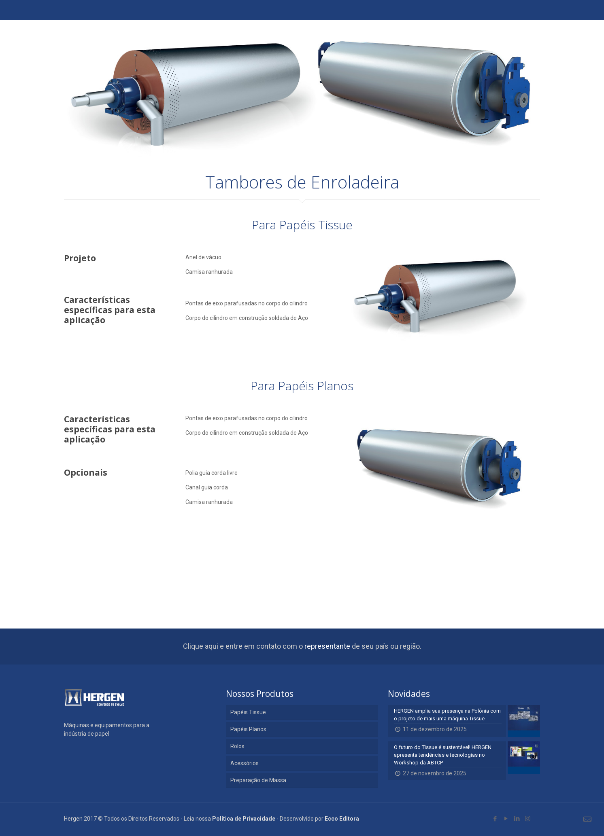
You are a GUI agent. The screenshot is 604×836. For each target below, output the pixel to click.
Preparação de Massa (258, 780)
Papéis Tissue (248, 712)
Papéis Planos (248, 729)
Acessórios (244, 763)
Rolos (237, 746)
